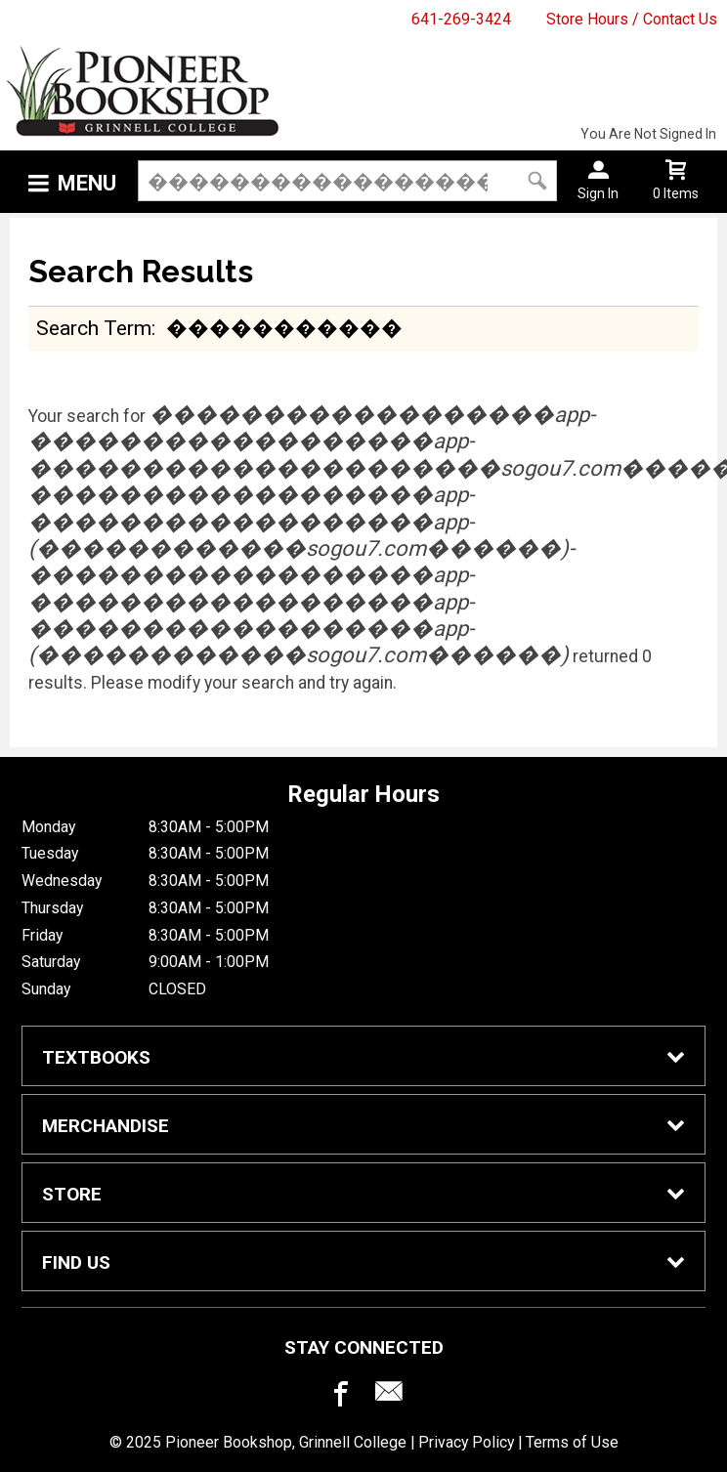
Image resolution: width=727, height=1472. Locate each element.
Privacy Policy (466, 1442)
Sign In (598, 193)
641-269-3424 (461, 19)
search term (93, 327)
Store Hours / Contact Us (631, 19)
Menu (87, 183)
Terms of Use (572, 1442)
